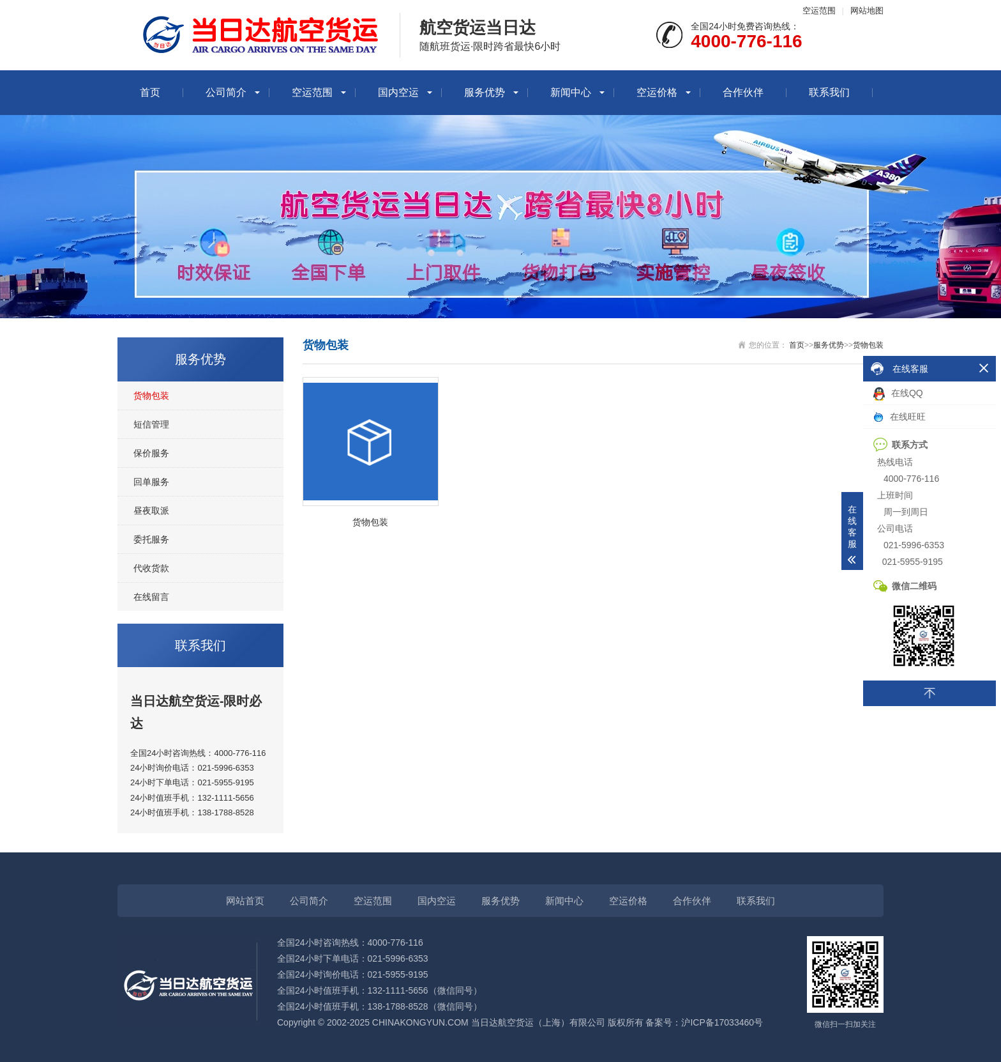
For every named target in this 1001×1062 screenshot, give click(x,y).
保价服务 (151, 453)
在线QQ (898, 394)
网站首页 (245, 900)
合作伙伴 (743, 92)
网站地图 (867, 10)
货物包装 (151, 395)
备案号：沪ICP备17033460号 (704, 1022)
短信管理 (151, 424)
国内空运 (398, 92)
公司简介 (226, 92)
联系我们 (829, 92)
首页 (150, 92)
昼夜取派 (151, 510)
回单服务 (151, 482)
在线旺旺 (899, 417)
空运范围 (819, 10)
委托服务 (151, 539)
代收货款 (151, 568)
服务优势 (484, 92)
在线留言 (151, 597)
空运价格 (656, 92)
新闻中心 (570, 92)
